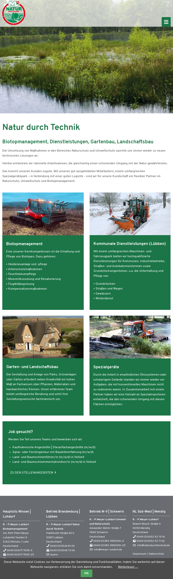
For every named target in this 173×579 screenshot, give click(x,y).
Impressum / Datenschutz (148, 553)
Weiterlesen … (128, 567)
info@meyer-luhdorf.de (108, 549)
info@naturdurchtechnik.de (153, 545)
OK (86, 573)
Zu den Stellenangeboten (32, 472)
